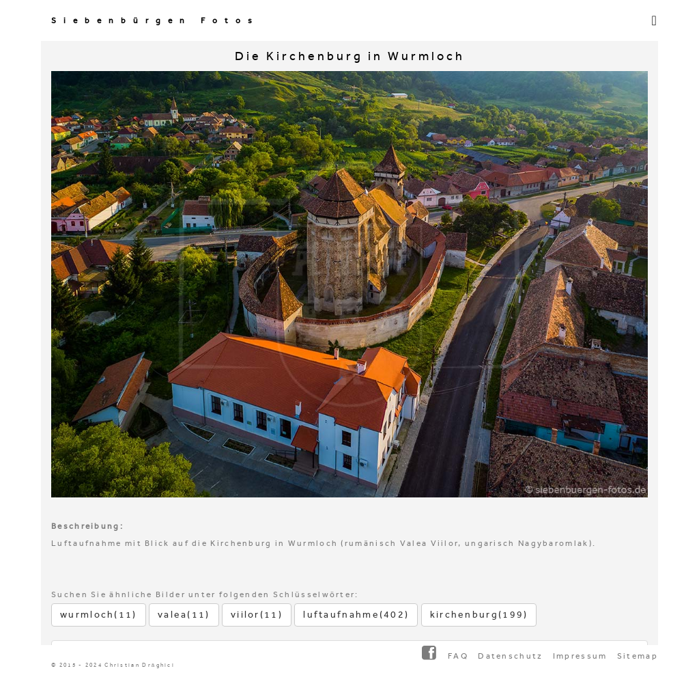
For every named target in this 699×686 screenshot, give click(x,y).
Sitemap (637, 656)
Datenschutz (510, 656)
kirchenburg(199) (479, 614)
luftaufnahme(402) (356, 614)
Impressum (580, 656)
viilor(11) (257, 614)
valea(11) (184, 614)
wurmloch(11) (98, 614)
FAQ (458, 656)
